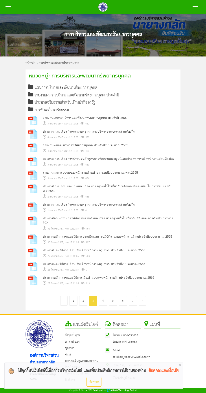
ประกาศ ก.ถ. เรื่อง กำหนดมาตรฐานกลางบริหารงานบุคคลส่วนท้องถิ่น (89, 131)
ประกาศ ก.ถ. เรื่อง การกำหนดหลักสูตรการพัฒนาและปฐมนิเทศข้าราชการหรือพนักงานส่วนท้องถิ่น (108, 159)
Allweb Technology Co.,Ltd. (122, 390)
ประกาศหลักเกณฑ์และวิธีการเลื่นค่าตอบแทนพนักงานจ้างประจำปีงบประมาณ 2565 (98, 277)
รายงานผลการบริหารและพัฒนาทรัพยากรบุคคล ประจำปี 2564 (85, 118)
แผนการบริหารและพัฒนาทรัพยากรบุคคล (62, 88)
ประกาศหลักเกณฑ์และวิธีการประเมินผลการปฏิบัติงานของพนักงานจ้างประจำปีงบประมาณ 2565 (107, 236)
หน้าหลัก (30, 63)
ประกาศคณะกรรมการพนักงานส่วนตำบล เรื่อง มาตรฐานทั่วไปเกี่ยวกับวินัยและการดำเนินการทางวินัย (108, 220)
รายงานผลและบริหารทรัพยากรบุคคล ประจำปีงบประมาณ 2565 (85, 145)
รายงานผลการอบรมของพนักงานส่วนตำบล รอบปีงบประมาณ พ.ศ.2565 (90, 172)
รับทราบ (94, 382)
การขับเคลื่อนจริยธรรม (48, 110)
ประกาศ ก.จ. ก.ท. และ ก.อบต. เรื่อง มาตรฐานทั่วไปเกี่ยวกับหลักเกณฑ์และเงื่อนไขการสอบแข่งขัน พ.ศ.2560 (108, 188)
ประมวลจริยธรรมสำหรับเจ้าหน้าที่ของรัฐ (62, 102)
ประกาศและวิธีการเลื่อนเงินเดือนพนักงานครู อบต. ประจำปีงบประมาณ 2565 (94, 250)
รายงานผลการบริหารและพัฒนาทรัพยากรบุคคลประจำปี (73, 95)
